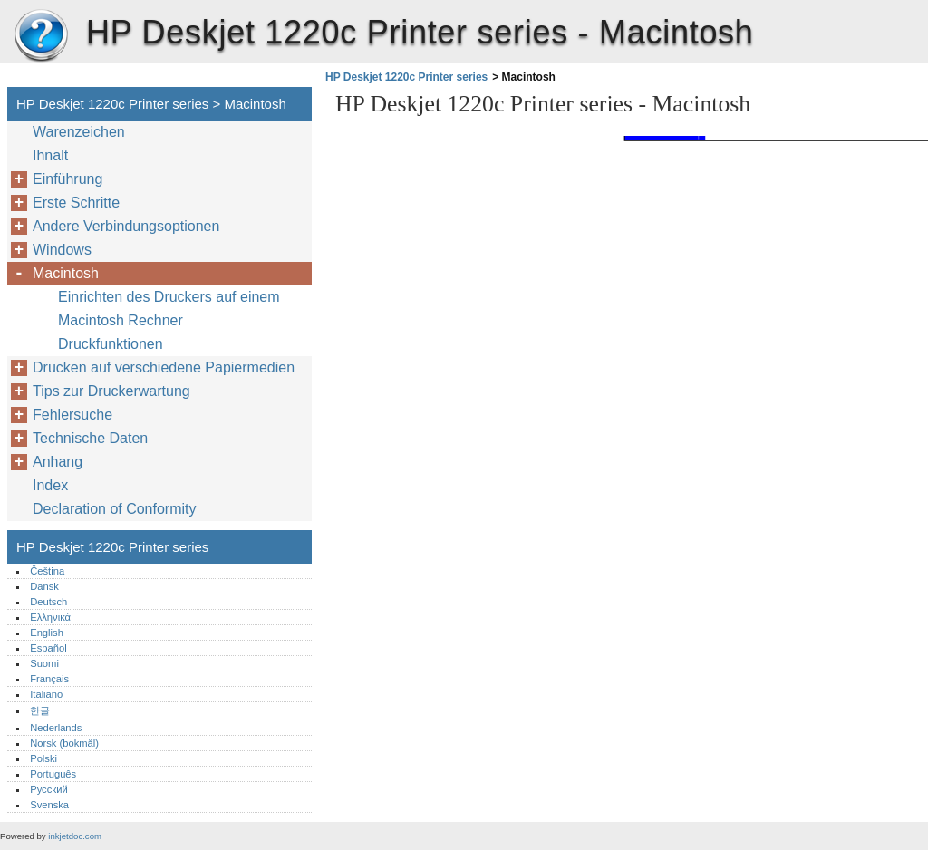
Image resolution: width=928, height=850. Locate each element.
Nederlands (56, 727)
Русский (49, 789)
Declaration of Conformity (115, 509)
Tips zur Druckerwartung (111, 391)
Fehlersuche (72, 414)
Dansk (44, 586)
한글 (40, 710)
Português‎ (53, 773)
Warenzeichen (79, 132)
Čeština (47, 570)
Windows (62, 249)
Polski (43, 758)
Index (50, 485)
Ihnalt (50, 155)
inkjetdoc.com (75, 836)
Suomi (44, 663)
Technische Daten (90, 438)
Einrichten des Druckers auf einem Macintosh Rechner (169, 308)
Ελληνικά (50, 617)
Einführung (67, 179)
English (46, 632)
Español (48, 647)
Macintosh (66, 273)
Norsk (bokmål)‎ (64, 743)
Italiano (46, 694)
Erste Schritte (76, 202)
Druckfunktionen (110, 344)
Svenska (49, 804)
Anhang (57, 461)
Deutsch (48, 601)
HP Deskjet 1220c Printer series (41, 36)
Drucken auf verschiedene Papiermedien (164, 367)
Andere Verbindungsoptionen (126, 226)
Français (49, 678)
